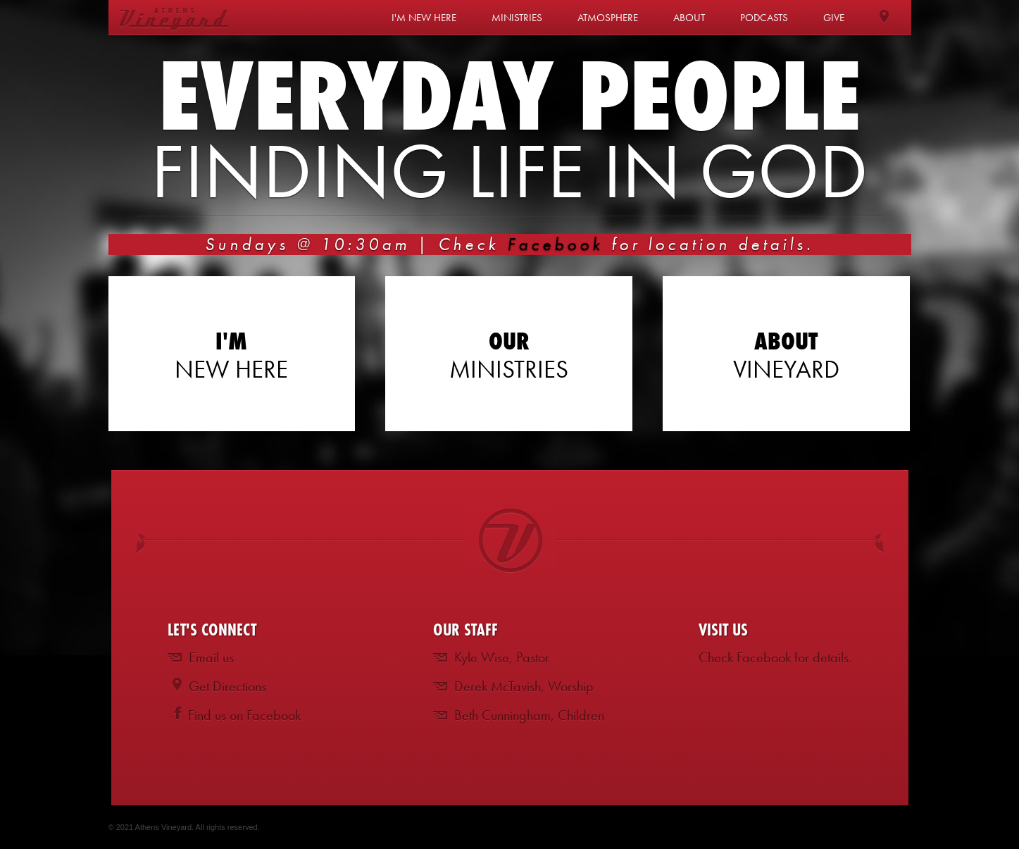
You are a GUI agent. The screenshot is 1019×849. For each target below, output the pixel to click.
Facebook (555, 244)
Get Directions (227, 686)
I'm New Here (424, 18)
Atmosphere (607, 18)
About (689, 18)
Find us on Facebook (244, 715)
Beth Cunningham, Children (529, 715)
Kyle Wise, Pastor (501, 657)
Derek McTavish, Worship (524, 686)
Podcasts (764, 18)
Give (833, 18)
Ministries (517, 18)
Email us (211, 657)
